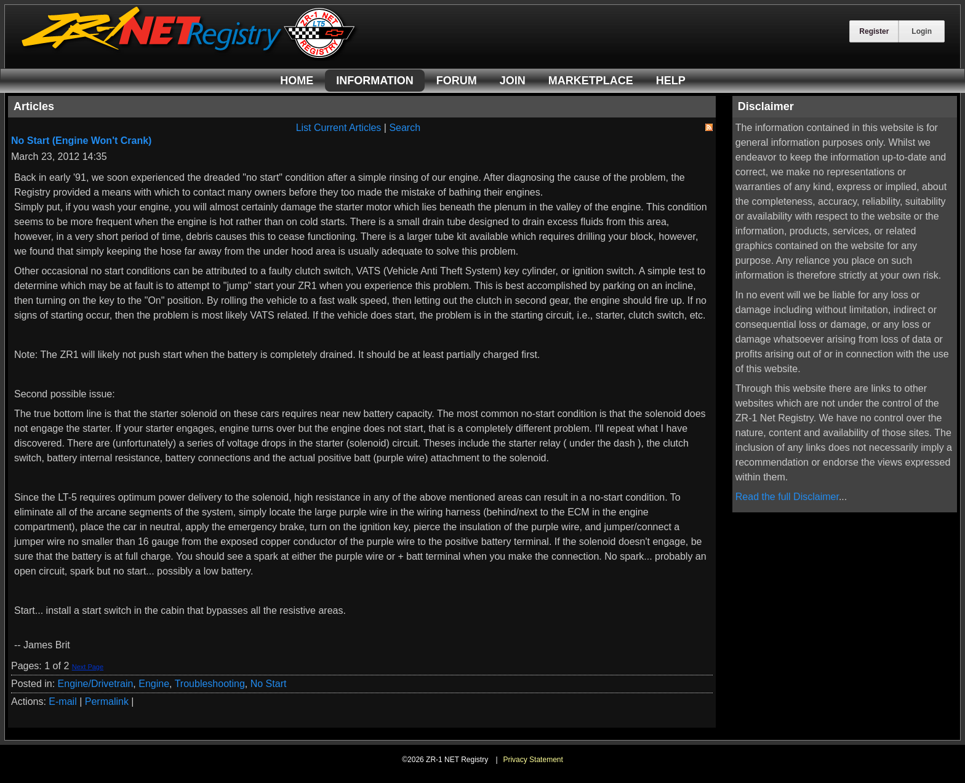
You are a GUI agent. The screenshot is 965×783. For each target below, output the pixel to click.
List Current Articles (339, 127)
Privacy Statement (533, 759)
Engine (153, 683)
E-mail (62, 701)
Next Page (87, 666)
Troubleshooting (210, 683)
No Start (268, 683)
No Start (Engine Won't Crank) (81, 140)
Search (404, 127)
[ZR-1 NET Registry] (189, 57)
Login (921, 31)
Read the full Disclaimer (787, 496)
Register (874, 31)
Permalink (107, 701)
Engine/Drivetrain (96, 683)
